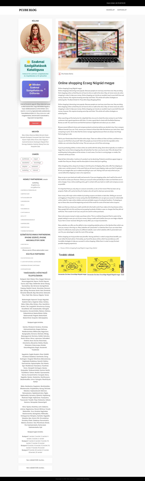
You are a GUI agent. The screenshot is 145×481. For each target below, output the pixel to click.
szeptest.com (25, 194)
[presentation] (120, 266)
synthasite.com (26, 269)
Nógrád (43, 142)
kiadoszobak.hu (26, 248)
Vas (48, 144)
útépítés (24, 166)
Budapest (29, 137)
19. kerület (31, 450)
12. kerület (41, 443)
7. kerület (31, 441)
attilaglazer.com (26, 197)
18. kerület (41, 448)
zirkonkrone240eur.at (28, 220)
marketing (25, 170)
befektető (35, 166)
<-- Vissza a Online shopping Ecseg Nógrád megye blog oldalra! (77, 248)
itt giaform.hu (35, 185)
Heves (37, 140)
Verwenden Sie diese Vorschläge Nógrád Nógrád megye (103, 274)
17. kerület (34, 448)
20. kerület (38, 450)
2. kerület (37, 436)
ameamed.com (25, 201)
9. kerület (44, 441)
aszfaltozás (25, 159)
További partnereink (27, 231)
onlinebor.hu (25, 208)
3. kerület (44, 436)
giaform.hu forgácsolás (28, 190)
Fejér (40, 137)
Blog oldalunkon (42, 113)
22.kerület (32, 452)
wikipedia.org (25, 223)
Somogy (24, 144)
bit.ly (22, 205)
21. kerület (45, 450)
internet (35, 170)
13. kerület (30, 445)
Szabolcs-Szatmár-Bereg (35, 144)
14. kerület (37, 445)
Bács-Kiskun (26, 135)
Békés (37, 135)
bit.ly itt (23, 216)
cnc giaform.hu (35, 187)
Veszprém (34, 146)
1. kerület (31, 436)
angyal (36, 159)
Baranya (32, 135)
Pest (47, 142)
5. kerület (34, 439)
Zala (38, 146)
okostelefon (25, 163)
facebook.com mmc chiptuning (30, 265)
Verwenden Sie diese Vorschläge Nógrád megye (72, 274)
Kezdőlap (110, 10)
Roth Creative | (78, 479)
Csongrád (35, 137)
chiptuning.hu (25, 212)
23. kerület (39, 452)
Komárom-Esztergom (34, 142)
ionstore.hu (24, 244)
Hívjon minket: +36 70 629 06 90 (116, 3)
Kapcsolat (122, 10)
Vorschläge (37, 163)
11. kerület (34, 443)
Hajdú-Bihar (31, 140)
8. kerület (37, 441)
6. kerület (41, 439)
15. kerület (44, 445)
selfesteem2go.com (27, 258)
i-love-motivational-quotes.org (31, 261)
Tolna (45, 144)
